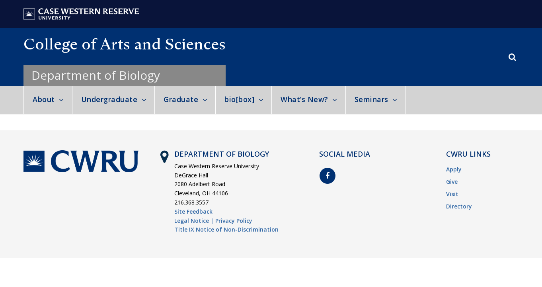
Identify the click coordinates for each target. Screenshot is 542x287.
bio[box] (239, 99)
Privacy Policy (233, 220)
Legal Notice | (194, 220)
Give (452, 181)
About (44, 99)
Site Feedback (193, 211)
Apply (454, 169)
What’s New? (304, 99)
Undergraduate (109, 99)
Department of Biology (95, 75)
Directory (459, 206)
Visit (452, 194)
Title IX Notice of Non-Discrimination (226, 229)
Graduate (181, 99)
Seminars (371, 99)
